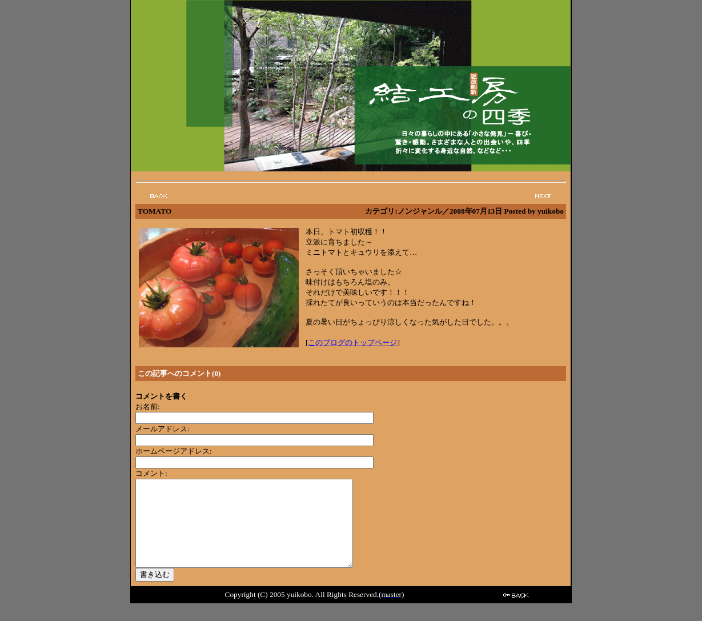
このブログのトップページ (352, 342)
